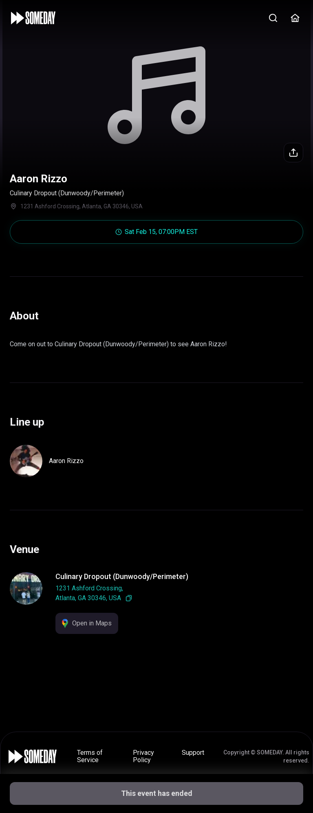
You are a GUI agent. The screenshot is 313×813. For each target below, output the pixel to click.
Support (193, 752)
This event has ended (156, 793)
